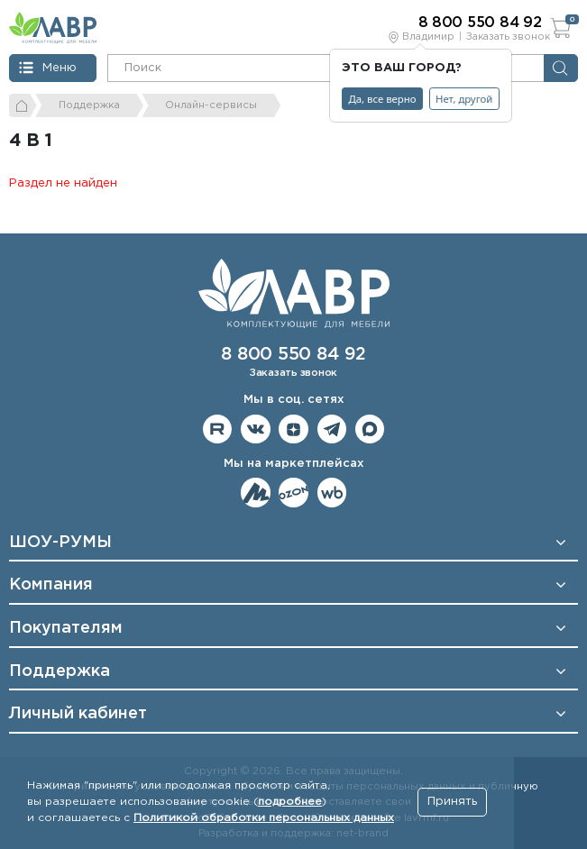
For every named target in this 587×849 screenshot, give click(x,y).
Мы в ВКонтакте (256, 429)
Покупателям (66, 628)
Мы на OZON (293, 492)
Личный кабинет (78, 714)
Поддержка (59, 671)
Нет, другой (464, 98)
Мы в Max (370, 429)
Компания (51, 585)
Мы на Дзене (293, 429)
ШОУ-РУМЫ (60, 542)
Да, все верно (383, 98)
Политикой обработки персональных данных (263, 818)
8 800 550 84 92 (293, 354)
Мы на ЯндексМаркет (256, 492)
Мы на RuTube (218, 429)
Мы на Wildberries (332, 492)
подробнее (290, 802)
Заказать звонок (508, 36)
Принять (452, 802)
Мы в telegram (332, 429)
